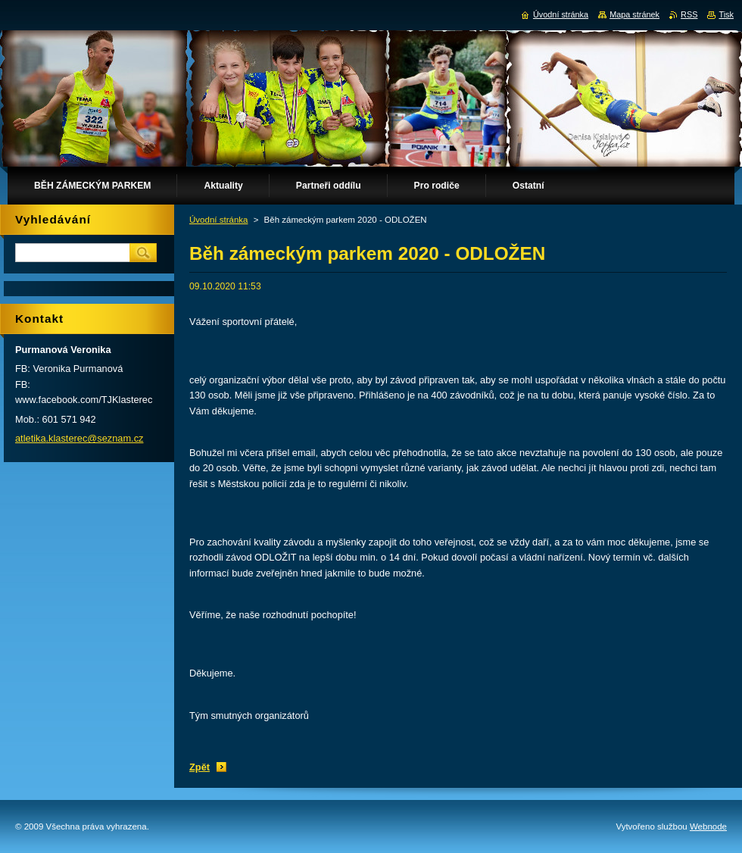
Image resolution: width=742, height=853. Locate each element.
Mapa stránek (634, 14)
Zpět (199, 767)
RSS (689, 14)
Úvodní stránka (218, 219)
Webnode (708, 826)
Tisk (726, 14)
